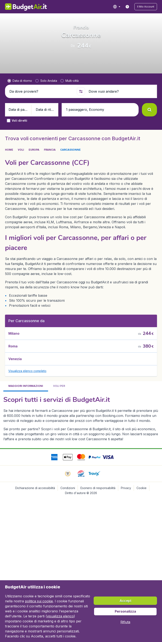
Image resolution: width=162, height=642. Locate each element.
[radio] (20, 105)
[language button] (123, 7)
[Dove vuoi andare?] (120, 116)
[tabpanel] (81, 432)
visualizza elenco (60, 616)
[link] (134, 7)
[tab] (25, 400)
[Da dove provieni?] (41, 116)
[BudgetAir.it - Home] (21, 6)
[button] (149, 7)
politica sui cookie (39, 601)
